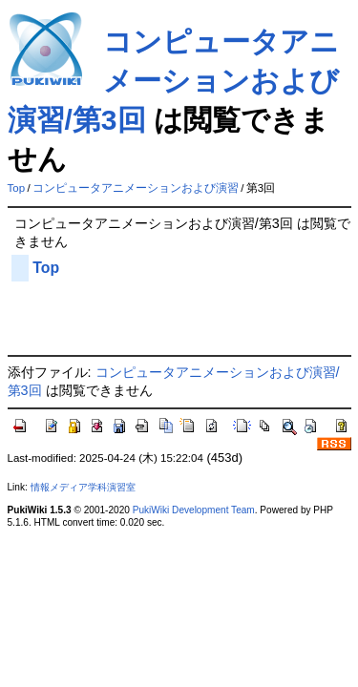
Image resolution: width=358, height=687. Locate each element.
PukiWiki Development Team (194, 510)
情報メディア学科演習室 (83, 487)
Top (17, 188)
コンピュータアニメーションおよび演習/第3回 (173, 80)
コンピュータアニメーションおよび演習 (135, 188)
